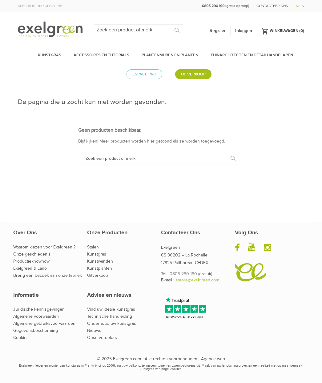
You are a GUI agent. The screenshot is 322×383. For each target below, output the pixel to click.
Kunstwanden (100, 261)
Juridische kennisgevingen (39, 309)
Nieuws (94, 330)
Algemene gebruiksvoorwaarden (44, 323)
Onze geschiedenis (31, 254)
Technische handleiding (109, 316)
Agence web (213, 359)
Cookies (21, 337)
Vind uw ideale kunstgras (111, 309)
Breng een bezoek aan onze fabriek (47, 275)
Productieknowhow (31, 261)
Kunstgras (96, 254)
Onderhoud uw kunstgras (111, 323)
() (282, 30)
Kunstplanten (99, 268)
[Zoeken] (138, 30)
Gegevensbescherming (35, 330)
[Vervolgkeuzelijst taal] (298, 4)
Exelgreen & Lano (30, 268)
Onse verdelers (102, 337)
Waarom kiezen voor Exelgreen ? (44, 247)
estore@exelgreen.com (197, 280)
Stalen (93, 247)
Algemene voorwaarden (36, 316)
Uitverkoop (97, 275)
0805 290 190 (183, 274)
